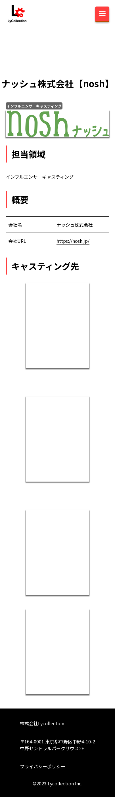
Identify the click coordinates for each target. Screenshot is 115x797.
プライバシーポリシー (42, 766)
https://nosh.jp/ (73, 240)
